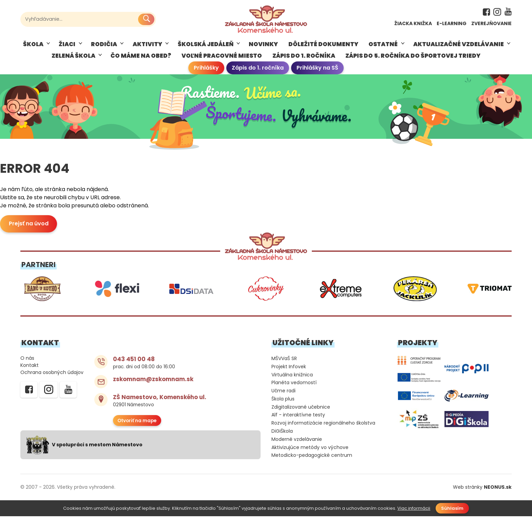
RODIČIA (104, 47)
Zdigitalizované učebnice (300, 413)
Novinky (263, 47)
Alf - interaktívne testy (298, 421)
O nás (27, 365)
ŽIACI (67, 47)
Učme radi (283, 397)
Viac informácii (413, 515)
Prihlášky (206, 71)
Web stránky (482, 493)
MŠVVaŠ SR (284, 365)
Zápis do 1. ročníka (258, 71)
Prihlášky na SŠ (317, 71)
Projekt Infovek (288, 373)
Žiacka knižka (413, 23)
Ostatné (383, 47)
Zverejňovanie (491, 23)
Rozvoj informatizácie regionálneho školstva (323, 429)
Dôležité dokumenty (323, 47)
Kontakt (29, 372)
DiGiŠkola (282, 437)
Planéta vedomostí (294, 389)
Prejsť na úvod (29, 231)
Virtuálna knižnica (292, 381)
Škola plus (282, 405)
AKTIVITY (147, 47)
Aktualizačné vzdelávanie (458, 47)
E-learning (452, 23)
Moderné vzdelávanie (296, 446)
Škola (33, 47)
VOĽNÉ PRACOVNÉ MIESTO (222, 59)
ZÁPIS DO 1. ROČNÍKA (303, 59)
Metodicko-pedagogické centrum (311, 462)
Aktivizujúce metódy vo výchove (309, 454)
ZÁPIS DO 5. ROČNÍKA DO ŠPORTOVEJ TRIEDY (412, 59)
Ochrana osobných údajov (51, 379)
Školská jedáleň (205, 47)
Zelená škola (73, 59)
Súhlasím (452, 515)
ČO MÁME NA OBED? (141, 59)
